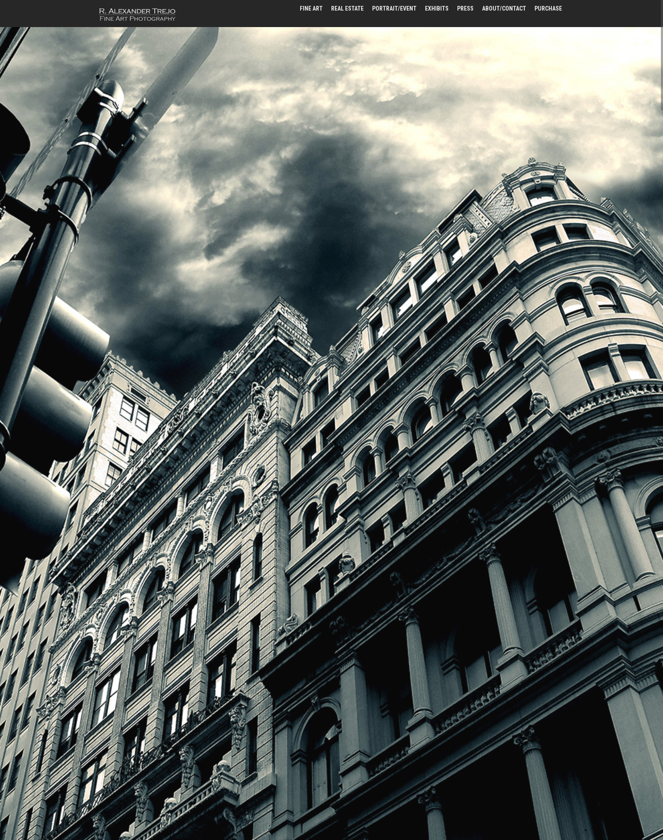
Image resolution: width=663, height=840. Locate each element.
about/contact (504, 8)
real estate (347, 8)
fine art (311, 8)
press (465, 8)
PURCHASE (548, 8)
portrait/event (394, 8)
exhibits (437, 8)
